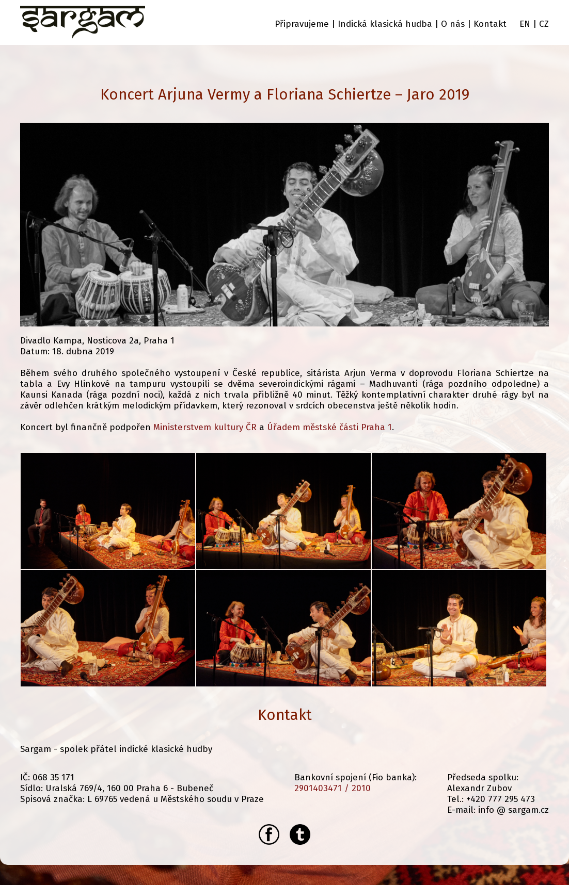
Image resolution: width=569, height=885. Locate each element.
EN (524, 24)
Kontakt (490, 24)
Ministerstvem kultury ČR (205, 427)
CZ (544, 24)
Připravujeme (302, 24)
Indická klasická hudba (385, 24)
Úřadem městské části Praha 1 (329, 427)
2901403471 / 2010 (332, 788)
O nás (453, 24)
